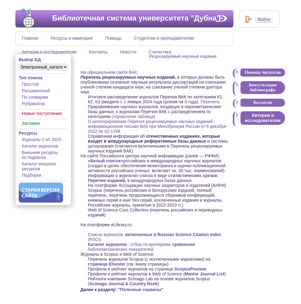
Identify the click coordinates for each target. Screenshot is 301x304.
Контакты (98, 51)
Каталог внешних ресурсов (39, 166)
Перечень (209, 101)
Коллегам (262, 102)
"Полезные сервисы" (140, 289)
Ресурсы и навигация (71, 38)
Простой (30, 84)
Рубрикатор (33, 103)
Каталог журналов (40, 146)
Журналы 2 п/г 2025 (41, 139)
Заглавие (31, 123)
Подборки (31, 175)
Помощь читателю (262, 72)
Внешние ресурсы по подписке (40, 155)
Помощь (113, 38)
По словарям (35, 97)
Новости (128, 51)
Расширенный (36, 90)
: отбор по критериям (129, 244)
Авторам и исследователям (49, 51)
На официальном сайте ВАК (108, 72)
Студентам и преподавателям (164, 38)
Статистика (160, 51)
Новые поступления (42, 113)
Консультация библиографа (263, 87)
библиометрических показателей (141, 247)
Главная (30, 38)
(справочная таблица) (133, 116)
